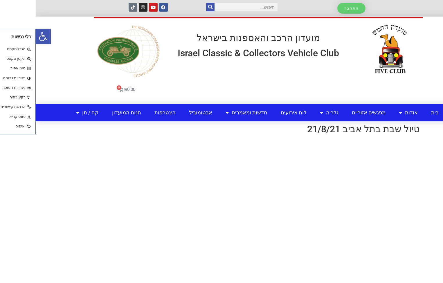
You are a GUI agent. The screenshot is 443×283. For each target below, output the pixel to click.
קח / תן (51, 112)
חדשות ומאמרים (211, 112)
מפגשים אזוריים (333, 112)
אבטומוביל (165, 112)
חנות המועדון (90, 112)
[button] (7, 36)
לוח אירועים (258, 112)
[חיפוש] (174, 7)
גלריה (293, 112)
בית (399, 112)
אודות (372, 112)
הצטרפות (129, 112)
